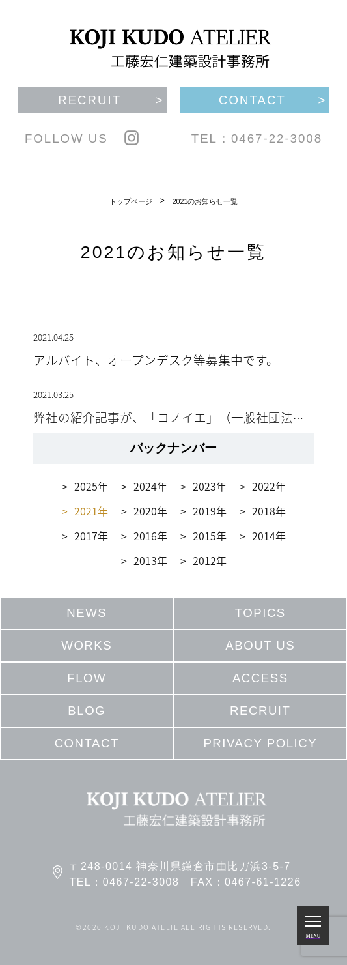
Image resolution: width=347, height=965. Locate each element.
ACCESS (260, 678)
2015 (204, 535)
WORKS (86, 645)
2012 (204, 560)
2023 (204, 486)
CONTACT (87, 743)
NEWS (86, 613)
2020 (145, 511)
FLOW (86, 678)
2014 (263, 535)
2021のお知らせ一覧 (205, 201)
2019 (204, 511)
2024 (145, 486)
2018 (263, 511)
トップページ (130, 201)
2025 (86, 486)
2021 (86, 511)
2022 (263, 486)
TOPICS (260, 613)
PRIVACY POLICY (260, 743)
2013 (145, 560)
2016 (145, 535)
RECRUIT (260, 710)
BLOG (86, 710)
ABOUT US (260, 645)
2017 (86, 535)
